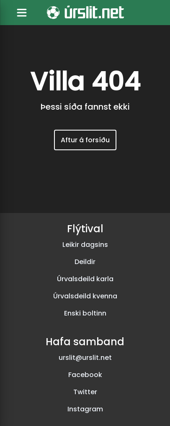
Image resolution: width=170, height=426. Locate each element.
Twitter (85, 392)
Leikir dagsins (85, 244)
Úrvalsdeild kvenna (85, 296)
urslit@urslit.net (85, 357)
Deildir (85, 262)
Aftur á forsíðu (85, 140)
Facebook (85, 375)
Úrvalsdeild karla (85, 279)
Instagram (85, 409)
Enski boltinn (85, 313)
